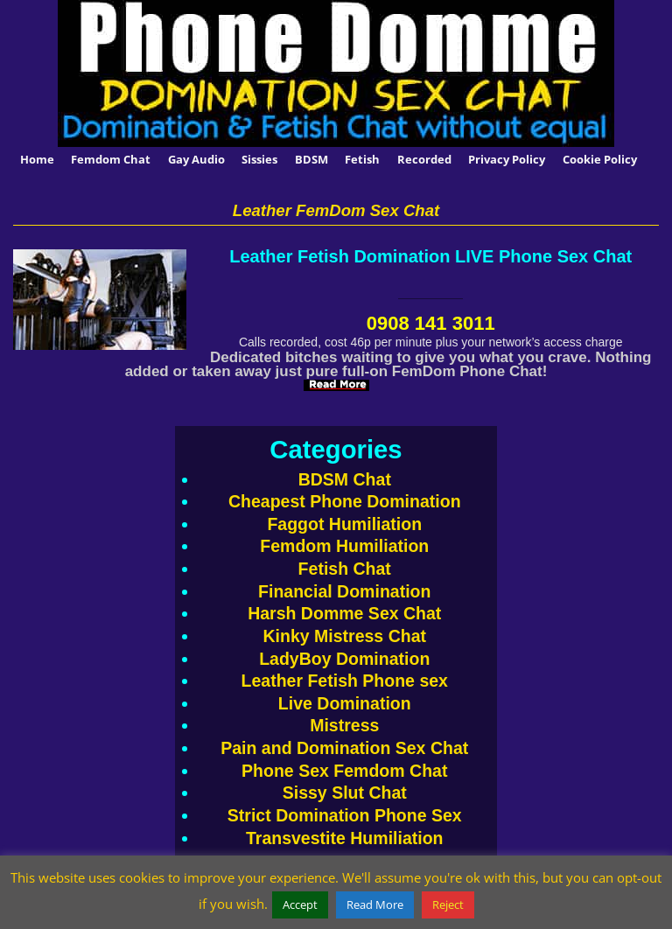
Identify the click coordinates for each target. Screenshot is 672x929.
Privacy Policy (506, 159)
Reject (448, 904)
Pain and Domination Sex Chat (344, 748)
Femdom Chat (110, 159)
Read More (374, 904)
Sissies (259, 159)
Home (37, 159)
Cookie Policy (600, 159)
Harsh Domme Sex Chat (344, 613)
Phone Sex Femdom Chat (344, 770)
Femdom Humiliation (344, 545)
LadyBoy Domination (344, 658)
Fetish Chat (344, 568)
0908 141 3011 (431, 323)
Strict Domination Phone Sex (345, 815)
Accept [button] (300, 904)
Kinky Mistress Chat (344, 636)
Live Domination (344, 703)
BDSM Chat (344, 479)
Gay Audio (196, 159)
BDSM (311, 159)
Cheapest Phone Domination (344, 501)
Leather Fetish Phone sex (345, 680)
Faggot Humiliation (344, 524)
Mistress (344, 725)
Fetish (362, 159)
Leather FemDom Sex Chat (336, 210)
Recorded (424, 159)
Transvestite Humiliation (345, 838)
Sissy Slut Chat (345, 792)
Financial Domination (344, 591)
